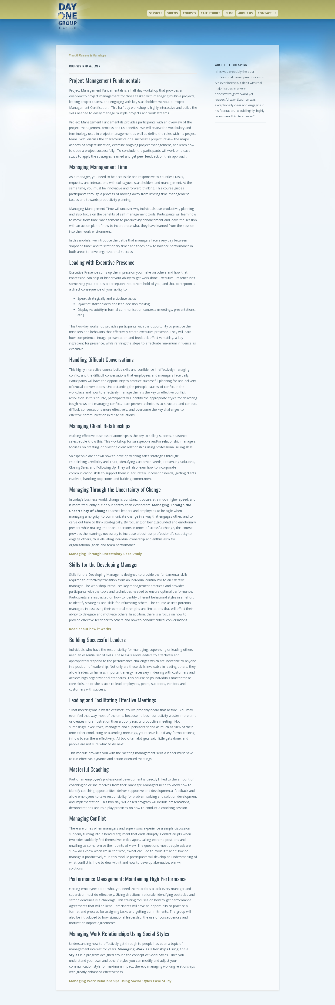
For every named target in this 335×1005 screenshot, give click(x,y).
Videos (172, 13)
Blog (229, 13)
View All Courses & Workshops (87, 55)
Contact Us (267, 13)
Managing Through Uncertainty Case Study (105, 554)
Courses (189, 13)
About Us (245, 13)
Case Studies (210, 13)
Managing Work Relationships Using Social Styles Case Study (120, 981)
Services (155, 13)
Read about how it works (90, 629)
